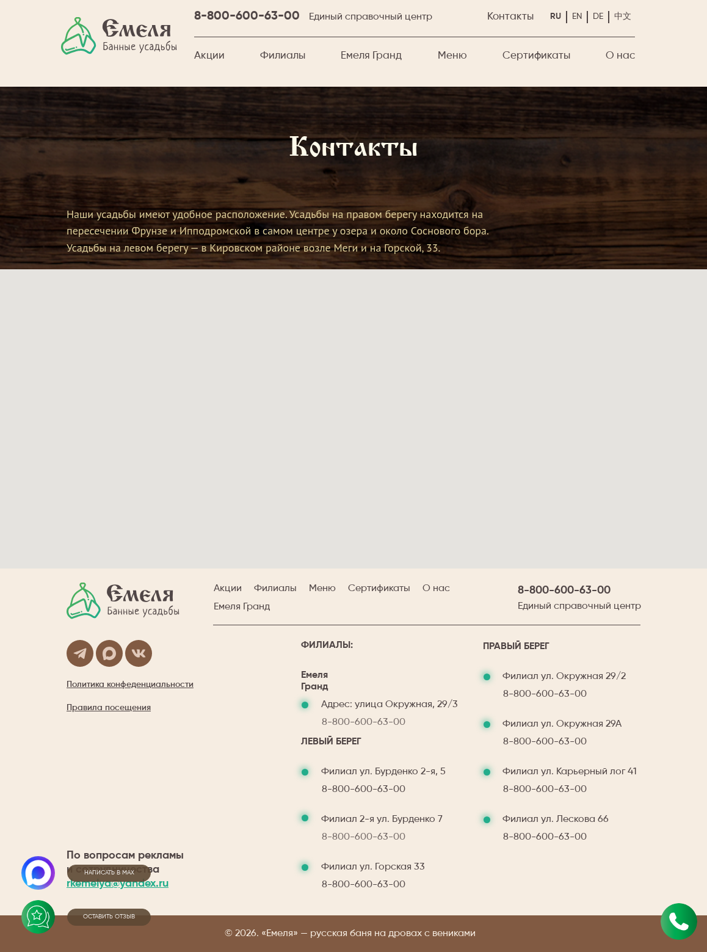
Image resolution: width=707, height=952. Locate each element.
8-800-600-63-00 (247, 16)
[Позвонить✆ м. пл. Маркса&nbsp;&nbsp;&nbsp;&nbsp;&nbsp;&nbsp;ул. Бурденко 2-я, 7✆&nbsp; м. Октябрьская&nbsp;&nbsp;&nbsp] (679, 921)
